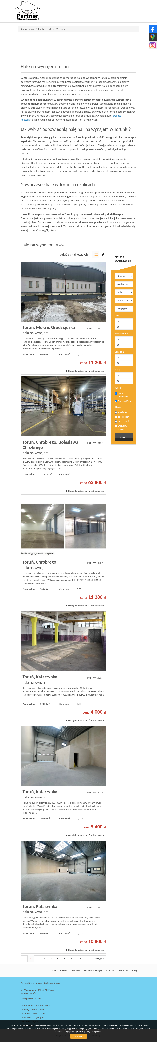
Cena (117, 315)
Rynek (118, 387)
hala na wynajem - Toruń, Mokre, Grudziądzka (63, 318)
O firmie (75, 970)
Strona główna (59, 970)
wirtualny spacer (121, 427)
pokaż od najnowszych (74, 254)
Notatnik (123, 970)
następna (99, 958)
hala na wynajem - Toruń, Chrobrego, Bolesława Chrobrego (63, 435)
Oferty (118, 407)
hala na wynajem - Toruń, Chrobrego (63, 552)
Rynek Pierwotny (121, 395)
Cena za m (120, 351)
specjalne (121, 412)
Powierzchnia (121, 333)
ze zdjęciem (122, 416)
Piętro (118, 369)
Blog (134, 970)
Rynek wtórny (123, 401)
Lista (95, 254)
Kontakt (110, 970)
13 (81, 958)
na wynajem (36, 1005)
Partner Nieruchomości (44, 970)
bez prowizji (122, 421)
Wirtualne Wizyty (93, 970)
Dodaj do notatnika (77, 371)
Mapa (102, 254)
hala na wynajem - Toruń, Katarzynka (63, 667)
